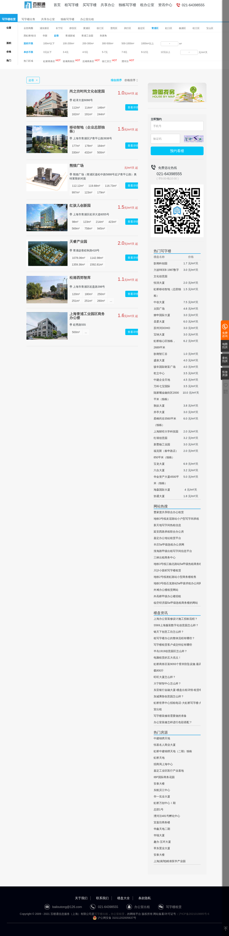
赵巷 (56, 35)
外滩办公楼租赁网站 (166, 589)
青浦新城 (70, 35)
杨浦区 (182, 28)
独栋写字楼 (127, 5)
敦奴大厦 (159, 405)
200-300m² (88, 43)
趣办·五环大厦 (162, 841)
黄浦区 (86, 28)
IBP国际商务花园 (164, 777)
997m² (76, 192)
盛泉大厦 (159, 360)
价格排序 (131, 80)
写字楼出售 (28, 19)
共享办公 (108, 5)
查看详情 (133, 107)
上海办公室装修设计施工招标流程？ (175, 618)
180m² (89, 294)
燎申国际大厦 (162, 315)
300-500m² (107, 43)
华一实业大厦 (162, 796)
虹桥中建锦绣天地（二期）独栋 (173, 751)
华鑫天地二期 (162, 828)
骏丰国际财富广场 (165, 366)
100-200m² (68, 43)
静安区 (73, 28)
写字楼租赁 (9, 19)
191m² (88, 114)
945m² (101, 228)
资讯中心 (165, 5)
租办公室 (147, 5)
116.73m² (110, 185)
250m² (101, 294)
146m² (101, 107)
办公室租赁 (117, 913)
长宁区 (59, 28)
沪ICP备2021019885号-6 (194, 913)
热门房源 (161, 732)
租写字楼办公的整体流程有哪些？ (174, 638)
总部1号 (158, 809)
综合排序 (116, 80)
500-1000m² (128, 43)
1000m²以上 (147, 43)
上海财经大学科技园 (166, 431)
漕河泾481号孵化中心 (167, 815)
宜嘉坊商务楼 (162, 822)
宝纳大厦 (159, 334)
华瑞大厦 (159, 835)
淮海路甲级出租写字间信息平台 (173, 551)
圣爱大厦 (159, 321)
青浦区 (155, 28)
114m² (89, 107)
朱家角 (103, 35)
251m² (76, 300)
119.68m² (94, 185)
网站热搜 (161, 506)
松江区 (196, 28)
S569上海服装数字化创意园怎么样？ (176, 625)
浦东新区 (44, 28)
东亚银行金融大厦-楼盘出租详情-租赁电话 (179, 689)
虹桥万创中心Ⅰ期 (165, 803)
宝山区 (209, 28)
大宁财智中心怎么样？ (167, 683)
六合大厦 (159, 470)
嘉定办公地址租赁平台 (167, 538)
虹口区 (168, 28)
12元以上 (165, 52)
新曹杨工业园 (162, 444)
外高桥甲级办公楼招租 (167, 596)
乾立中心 (159, 373)
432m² (88, 152)
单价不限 (28, 52)
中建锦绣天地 (162, 738)
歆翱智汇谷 (160, 353)
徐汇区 (100, 28)
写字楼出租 (101, 913)
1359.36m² (78, 264)
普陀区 (113, 28)
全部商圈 (28, 28)
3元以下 (47, 52)
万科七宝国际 (162, 386)
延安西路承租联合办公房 (169, 531)
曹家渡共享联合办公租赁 (169, 512)
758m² (88, 228)
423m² (112, 221)
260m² (101, 300)
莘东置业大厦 (162, 848)
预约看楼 (177, 151)
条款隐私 (144, 898)
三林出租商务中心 (165, 557)
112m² (76, 107)
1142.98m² (96, 257)
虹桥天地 (159, 757)
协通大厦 (159, 496)
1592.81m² (96, 264)
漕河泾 (128, 61)
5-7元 (105, 52)
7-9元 (124, 52)
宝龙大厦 (159, 463)
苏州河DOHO (162, 328)
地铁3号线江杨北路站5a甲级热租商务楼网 (179, 563)
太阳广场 (159, 308)
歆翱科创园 (160, 263)
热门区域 (28, 61)
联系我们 (102, 898)
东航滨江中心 (162, 790)
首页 (57, 5)
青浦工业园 (87, 35)
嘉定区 (141, 28)
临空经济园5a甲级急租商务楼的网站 (176, 602)
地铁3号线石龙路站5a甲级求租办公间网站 (179, 583)
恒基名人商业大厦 (165, 744)
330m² (76, 152)
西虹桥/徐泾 (30, 35)
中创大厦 (159, 302)
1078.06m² (78, 257)
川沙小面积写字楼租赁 (167, 570)
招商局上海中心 (163, 764)
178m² (89, 145)
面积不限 (28, 43)
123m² (88, 192)
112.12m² (78, 185)
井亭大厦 (159, 412)
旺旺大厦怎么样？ (165, 677)
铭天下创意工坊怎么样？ (169, 631)
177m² (76, 145)
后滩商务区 (91, 61)
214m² (100, 221)
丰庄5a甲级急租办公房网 (169, 544)
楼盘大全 (123, 898)
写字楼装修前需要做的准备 (170, 715)
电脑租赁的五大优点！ (167, 657)
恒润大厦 (159, 282)
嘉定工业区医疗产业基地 (169, 770)
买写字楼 (90, 5)
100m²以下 (49, 43)
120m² (76, 294)
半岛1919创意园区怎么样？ (170, 651)
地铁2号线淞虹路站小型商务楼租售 (175, 576)
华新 (45, 35)
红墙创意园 (160, 437)
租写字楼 (72, 5)
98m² (75, 221)
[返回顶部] (226, 929)
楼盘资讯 (161, 613)
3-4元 (66, 52)
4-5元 (85, 52)
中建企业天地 (162, 379)
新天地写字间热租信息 (167, 525)
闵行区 (127, 28)
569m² (76, 228)
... (111, 300)
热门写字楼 (162, 251)
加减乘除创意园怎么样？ (169, 696)
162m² (76, 114)
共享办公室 (48, 19)
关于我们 (81, 898)
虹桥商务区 (52, 61)
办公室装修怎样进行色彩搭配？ (173, 722)
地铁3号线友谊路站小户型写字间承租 (176, 518)
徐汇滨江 (109, 61)
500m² (101, 152)
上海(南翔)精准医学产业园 (170, 861)
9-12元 (144, 52)
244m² (101, 114)
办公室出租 (87, 19)
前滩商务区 (71, 61)
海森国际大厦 (162, 489)
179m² (101, 192)
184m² (101, 145)
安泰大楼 (159, 783)
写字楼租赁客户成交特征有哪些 (173, 644)
